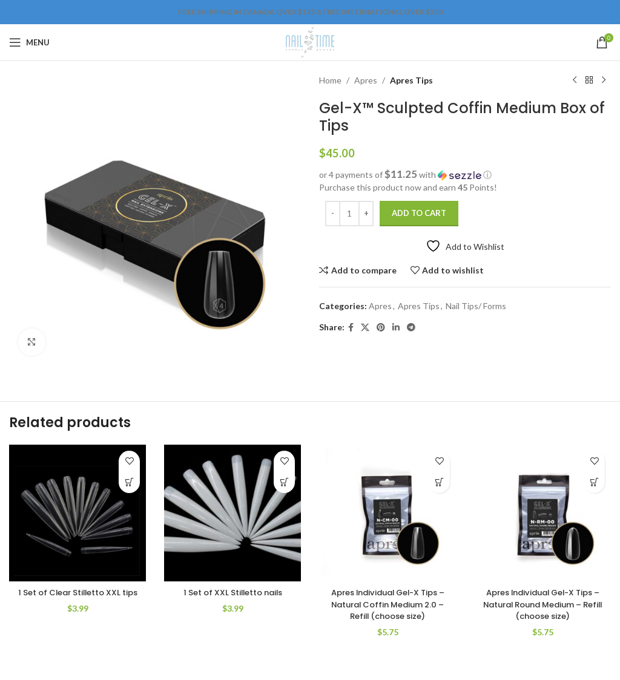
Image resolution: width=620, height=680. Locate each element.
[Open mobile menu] (29, 42)
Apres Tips (411, 80)
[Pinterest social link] (381, 327)
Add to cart (419, 213)
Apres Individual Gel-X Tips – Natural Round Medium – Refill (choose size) (542, 604)
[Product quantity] (349, 213)
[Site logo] (310, 41)
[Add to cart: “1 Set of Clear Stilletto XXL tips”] (129, 482)
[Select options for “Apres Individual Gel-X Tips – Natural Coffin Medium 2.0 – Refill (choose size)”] (439, 482)
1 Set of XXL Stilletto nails (232, 592)
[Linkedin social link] (396, 327)
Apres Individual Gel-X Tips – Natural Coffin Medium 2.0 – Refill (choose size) (387, 604)
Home (330, 80)
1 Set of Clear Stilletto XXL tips (77, 598)
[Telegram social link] (411, 327)
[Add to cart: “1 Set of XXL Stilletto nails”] (284, 482)
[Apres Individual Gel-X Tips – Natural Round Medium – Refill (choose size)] (542, 513)
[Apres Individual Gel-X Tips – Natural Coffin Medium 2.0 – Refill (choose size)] (387, 513)
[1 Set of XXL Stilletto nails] (232, 513)
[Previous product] (574, 80)
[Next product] (603, 80)
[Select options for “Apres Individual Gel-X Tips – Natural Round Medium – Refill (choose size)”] (594, 482)
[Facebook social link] (351, 327)
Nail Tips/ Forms (476, 306)
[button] (465, 175)
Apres (365, 80)
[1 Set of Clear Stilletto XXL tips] (77, 513)
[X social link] (365, 327)
